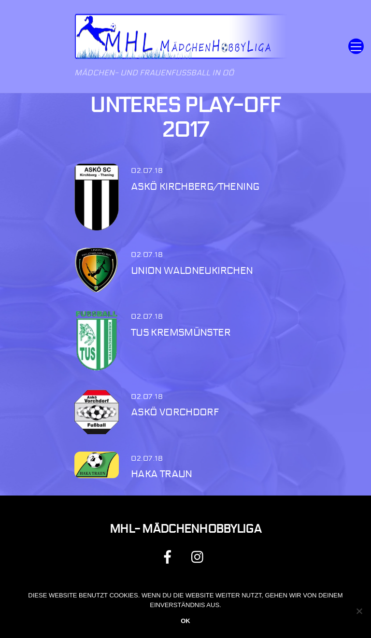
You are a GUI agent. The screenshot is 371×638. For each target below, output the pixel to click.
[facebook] (169, 556)
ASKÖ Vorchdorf (175, 412)
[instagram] (199, 556)
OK (185, 620)
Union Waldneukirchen (192, 271)
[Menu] (356, 47)
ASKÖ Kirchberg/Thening (195, 187)
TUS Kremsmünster (180, 332)
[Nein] (359, 611)
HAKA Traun (161, 474)
